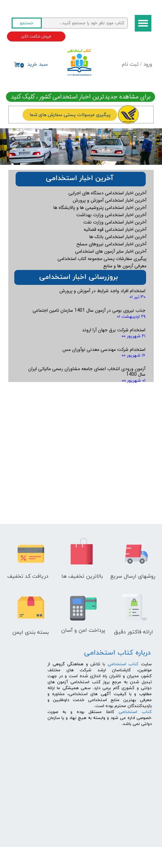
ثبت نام (130, 64)
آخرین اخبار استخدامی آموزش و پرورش (109, 200)
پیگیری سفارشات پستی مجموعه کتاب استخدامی (101, 258)
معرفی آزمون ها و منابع (124, 266)
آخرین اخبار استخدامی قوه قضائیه (115, 229)
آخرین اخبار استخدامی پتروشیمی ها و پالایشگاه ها (99, 207)
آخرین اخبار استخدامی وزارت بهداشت (111, 215)
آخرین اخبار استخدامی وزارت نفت (114, 222)
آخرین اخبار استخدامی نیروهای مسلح (111, 244)
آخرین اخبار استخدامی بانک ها (117, 236)
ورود (147, 64)
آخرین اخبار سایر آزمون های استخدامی (110, 251)
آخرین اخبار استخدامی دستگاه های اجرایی (107, 193)
